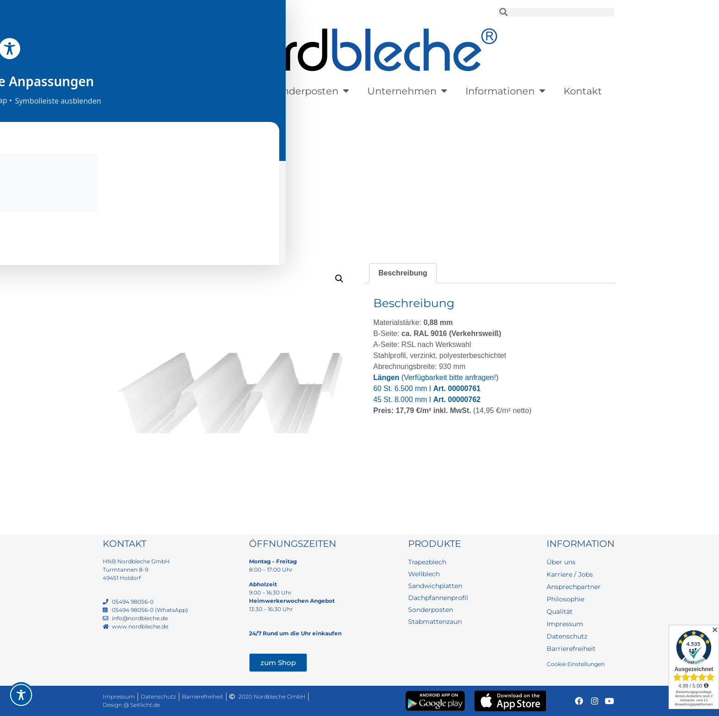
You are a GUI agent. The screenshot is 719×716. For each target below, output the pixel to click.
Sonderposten (310, 91)
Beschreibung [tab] (402, 273)
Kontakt (583, 91)
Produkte (145, 91)
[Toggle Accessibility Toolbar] (21, 695)
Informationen (505, 91)
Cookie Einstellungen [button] (576, 664)
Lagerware (221, 91)
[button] (339, 278)
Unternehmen (407, 91)
